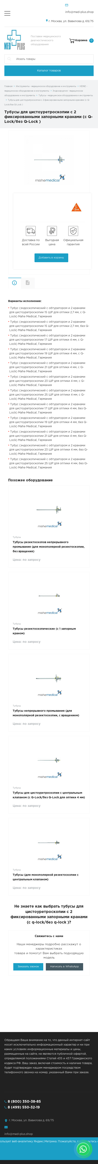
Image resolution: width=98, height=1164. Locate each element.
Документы (34, 283)
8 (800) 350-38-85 (24, 1101)
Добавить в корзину (51, 258)
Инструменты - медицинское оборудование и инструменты (46, 86)
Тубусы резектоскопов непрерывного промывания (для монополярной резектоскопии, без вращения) (49, 547)
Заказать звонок (28, 967)
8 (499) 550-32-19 (24, 1107)
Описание (14, 283)
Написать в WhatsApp (64, 967)
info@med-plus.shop (79, 12)
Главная (8, 86)
